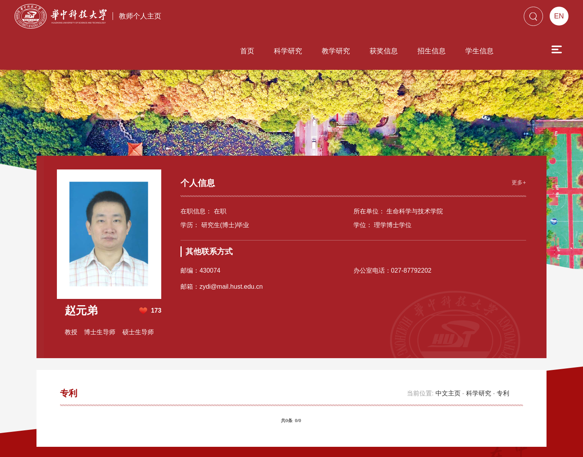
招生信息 (387, 18)
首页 (202, 18)
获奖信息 (339, 18)
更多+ (516, 136)
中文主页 (448, 348)
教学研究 (291, 18)
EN (559, 16)
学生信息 (435, 18)
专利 (503, 348)
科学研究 (243, 18)
